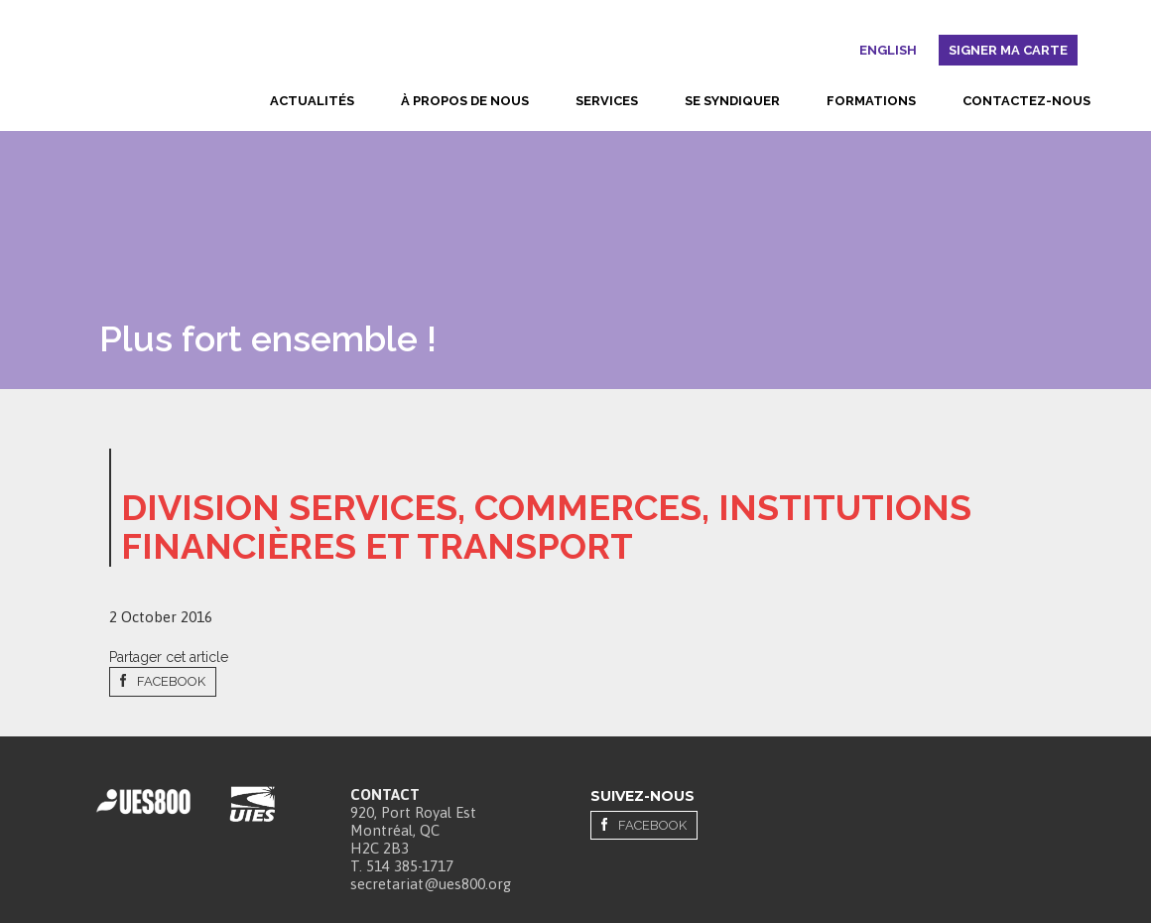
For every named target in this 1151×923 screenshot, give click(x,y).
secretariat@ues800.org (430, 883)
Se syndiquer (732, 100)
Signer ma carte (1008, 50)
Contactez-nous (1026, 100)
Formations (871, 100)
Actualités (312, 100)
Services (607, 100)
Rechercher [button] (842, 54)
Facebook (171, 681)
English (888, 50)
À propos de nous (465, 100)
